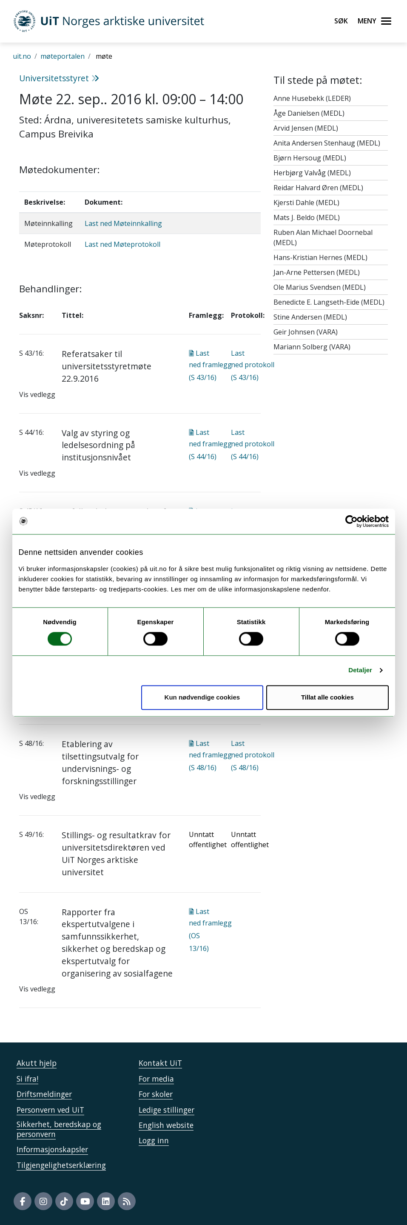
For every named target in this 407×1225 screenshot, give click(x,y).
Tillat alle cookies (327, 697)
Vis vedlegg (37, 394)
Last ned (210, 365)
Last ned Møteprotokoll (122, 244)
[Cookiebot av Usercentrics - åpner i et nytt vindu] (351, 521)
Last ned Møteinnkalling (123, 223)
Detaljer (360, 670)
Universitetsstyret (59, 78)
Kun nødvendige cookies (202, 697)
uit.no (22, 56)
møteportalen (62, 56)
